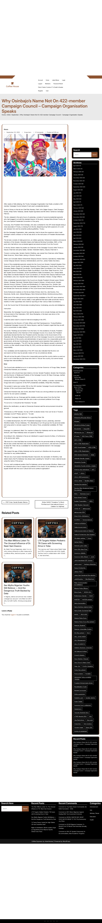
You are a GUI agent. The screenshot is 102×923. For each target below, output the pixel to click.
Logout (40, 83)
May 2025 (82, 376)
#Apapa (82, 449)
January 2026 (82, 368)
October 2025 (82, 371)
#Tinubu (82, 454)
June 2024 (82, 387)
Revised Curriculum (84, 537)
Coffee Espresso (37, 841)
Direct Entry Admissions (84, 480)
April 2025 (82, 377)
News (6, 129)
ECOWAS (83, 481)
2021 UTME (83, 455)
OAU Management (83, 521)
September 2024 (83, 384)
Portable (86, 532)
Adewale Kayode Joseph (84, 461)
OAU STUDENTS (83, 522)
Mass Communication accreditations (84, 502)
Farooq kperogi (86, 481)
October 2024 (82, 383)
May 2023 (82, 400)
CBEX (87, 475)
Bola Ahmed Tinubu (84, 474)
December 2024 (82, 381)
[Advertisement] (51, 12)
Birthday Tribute (83, 435)
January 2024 (82, 392)
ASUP (82, 466)
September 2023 (83, 396)
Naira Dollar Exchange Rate (84, 511)
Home (47, 80)
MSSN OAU (86, 505)
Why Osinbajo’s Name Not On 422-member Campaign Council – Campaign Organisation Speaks (85, 555)
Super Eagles (83, 541)
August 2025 (82, 373)
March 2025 (82, 378)
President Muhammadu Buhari (85, 535)
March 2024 (82, 390)
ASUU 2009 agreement (84, 467)
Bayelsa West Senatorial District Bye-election (85, 471)
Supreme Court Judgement (84, 542)
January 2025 (82, 380)
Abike (87, 460)
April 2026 (82, 365)
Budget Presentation (84, 475)
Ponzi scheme (83, 532)
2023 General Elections (84, 460)
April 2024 (82, 389)
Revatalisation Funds (84, 536)
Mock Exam (83, 505)
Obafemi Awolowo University (85, 523)
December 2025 (82, 369)
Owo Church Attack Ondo (84, 528)
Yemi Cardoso (86, 548)
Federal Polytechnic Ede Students (85, 486)
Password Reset (58, 83)
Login (63, 80)
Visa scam (87, 547)
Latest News (55, 80)
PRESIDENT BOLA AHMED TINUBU (84, 533)
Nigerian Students (83, 516)
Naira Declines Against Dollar (85, 510)
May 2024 (82, 388)
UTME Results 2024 (84, 546)
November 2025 (82, 370)
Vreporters (26, 132)
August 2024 (82, 385)
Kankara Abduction (87, 496)
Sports (82, 433)
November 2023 (82, 394)
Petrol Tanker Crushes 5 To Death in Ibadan (50, 87)
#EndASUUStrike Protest (84, 450)
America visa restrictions (84, 465)
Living (82, 434)
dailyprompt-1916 (83, 479)
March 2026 (82, 366)
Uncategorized (82, 437)
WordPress (66, 841)
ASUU (84, 466)
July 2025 (82, 374)
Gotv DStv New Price (84, 491)
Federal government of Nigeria (85, 485)
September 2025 (83, 372)
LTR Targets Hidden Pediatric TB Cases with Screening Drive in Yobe (51, 543)
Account (40, 80)
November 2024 (82, 382)
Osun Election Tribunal (84, 527)
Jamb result (83, 496)
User (47, 91)
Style (81, 436)
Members (47, 83)
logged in (13, 615)
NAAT (87, 506)
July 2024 (82, 386)
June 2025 (82, 375)
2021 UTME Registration (84, 456)
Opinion (83, 439)
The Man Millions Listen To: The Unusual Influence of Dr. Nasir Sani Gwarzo (17, 543)
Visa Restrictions (83, 547)
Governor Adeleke (83, 492)
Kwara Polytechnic (83, 497)
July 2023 (82, 398)
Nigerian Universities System (84, 517)
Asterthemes (49, 841)
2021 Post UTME (86, 454)
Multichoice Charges (84, 506)
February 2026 (82, 367)
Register (40, 91)
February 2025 (82, 379)
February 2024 (82, 391)
